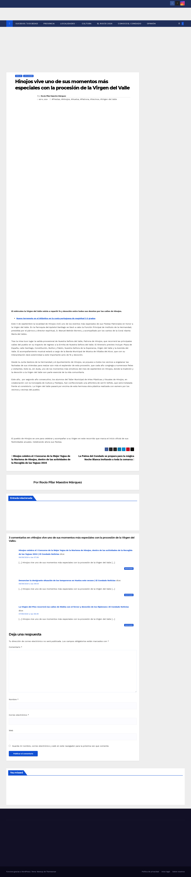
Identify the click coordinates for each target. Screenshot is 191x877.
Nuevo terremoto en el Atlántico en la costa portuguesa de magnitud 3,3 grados (55, 318)
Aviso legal (165, 872)
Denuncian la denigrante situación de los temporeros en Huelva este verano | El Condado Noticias (67, 580)
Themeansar (51, 872)
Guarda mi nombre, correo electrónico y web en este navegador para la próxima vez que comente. (60, 746)
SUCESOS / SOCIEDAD (27, 23)
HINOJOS (19, 76)
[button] (179, 23)
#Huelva (75, 99)
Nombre (14, 699)
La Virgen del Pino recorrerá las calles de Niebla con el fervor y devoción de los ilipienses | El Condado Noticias (74, 607)
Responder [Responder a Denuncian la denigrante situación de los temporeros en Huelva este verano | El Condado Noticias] (129, 595)
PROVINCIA (49, 23)
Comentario (15, 647)
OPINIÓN (151, 23)
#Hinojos (65, 99)
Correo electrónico (19, 715)
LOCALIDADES (68, 23)
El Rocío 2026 (104, 23)
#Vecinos (94, 99)
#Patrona (84, 99)
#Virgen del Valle (108, 99)
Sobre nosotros (178, 872)
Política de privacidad (150, 872)
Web (11, 730)
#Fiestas (56, 99)
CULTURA (87, 23)
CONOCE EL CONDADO (129, 23)
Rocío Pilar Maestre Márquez (53, 96)
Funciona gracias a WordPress (18, 872)
